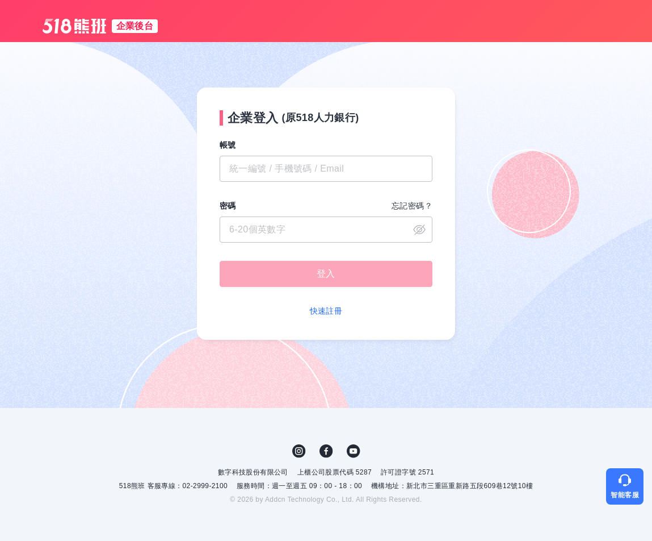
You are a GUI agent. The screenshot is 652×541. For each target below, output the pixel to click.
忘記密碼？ (412, 205)
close (419, 230)
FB (326, 451)
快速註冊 (326, 310)
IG (299, 451)
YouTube (353, 451)
